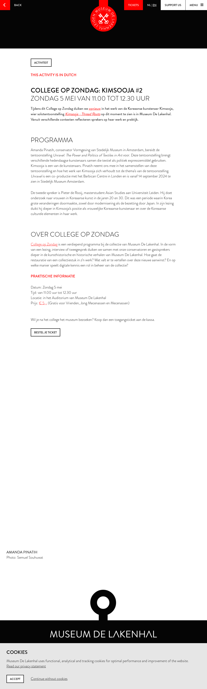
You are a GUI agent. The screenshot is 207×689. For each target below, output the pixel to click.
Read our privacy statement (26, 666)
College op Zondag (44, 244)
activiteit (41, 63)
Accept (15, 679)
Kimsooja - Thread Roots (82, 114)
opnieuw (95, 108)
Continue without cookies (49, 678)
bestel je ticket (45, 332)
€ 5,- (43, 303)
